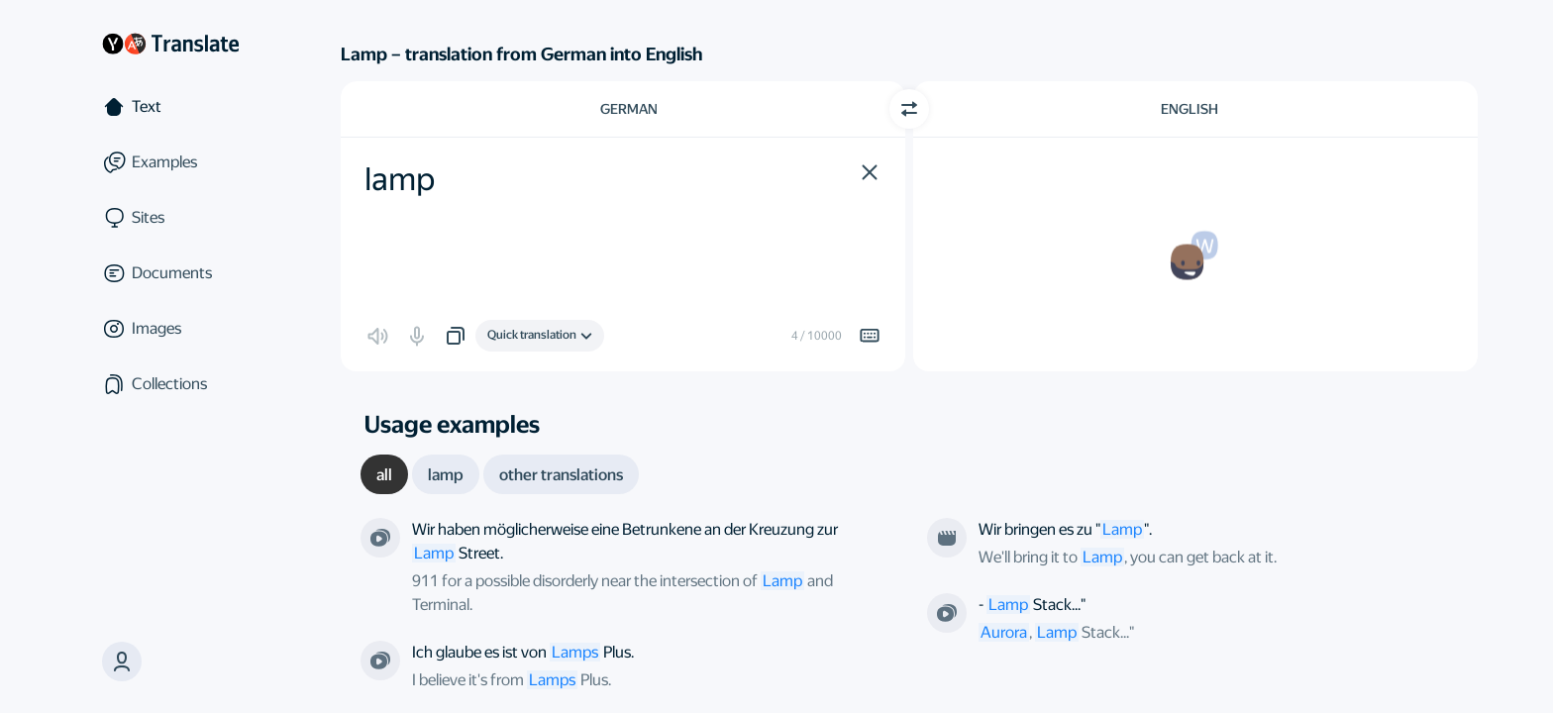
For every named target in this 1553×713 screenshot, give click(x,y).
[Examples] (170, 162)
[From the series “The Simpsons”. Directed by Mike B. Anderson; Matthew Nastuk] (380, 660)
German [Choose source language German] (629, 109)
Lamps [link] (552, 679)
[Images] (170, 329)
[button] (869, 172)
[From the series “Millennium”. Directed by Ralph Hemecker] (380, 538)
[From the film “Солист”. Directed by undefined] (947, 538)
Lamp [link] (782, 580)
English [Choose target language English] (1189, 109)
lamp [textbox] (399, 179)
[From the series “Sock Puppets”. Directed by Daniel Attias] (947, 613)
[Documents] (170, 273)
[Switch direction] (909, 109)
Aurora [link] (1004, 632)
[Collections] (170, 384)
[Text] (170, 107)
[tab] (384, 474)
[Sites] (170, 218)
